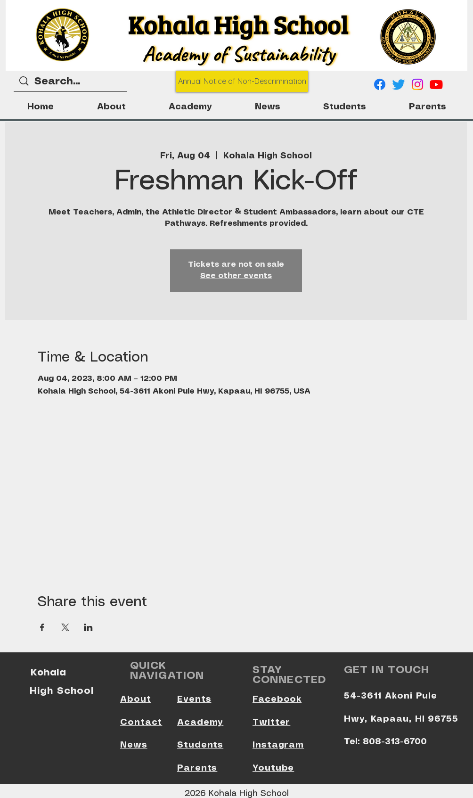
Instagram (278, 745)
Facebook (277, 699)
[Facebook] (379, 84)
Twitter (271, 722)
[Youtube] (436, 84)
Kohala (48, 672)
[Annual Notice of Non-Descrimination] (242, 81)
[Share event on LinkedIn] (88, 627)
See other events (236, 276)
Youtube (273, 768)
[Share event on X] (65, 627)
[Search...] (70, 82)
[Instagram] (417, 84)
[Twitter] (398, 84)
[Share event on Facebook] (42, 627)
